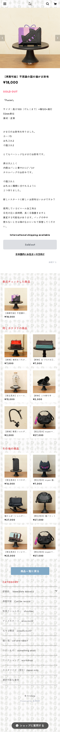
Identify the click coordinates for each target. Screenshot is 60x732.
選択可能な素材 (11, 680)
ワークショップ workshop (18, 660)
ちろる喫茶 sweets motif (17, 630)
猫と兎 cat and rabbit (15, 640)
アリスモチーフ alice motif (18, 621)
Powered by (30, 701)
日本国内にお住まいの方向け (30, 254)
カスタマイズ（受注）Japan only (21, 670)
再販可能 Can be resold (16, 601)
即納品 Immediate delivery (18, 591)
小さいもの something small (19, 650)
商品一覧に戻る (30, 571)
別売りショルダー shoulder (18, 611)
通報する (53, 262)
